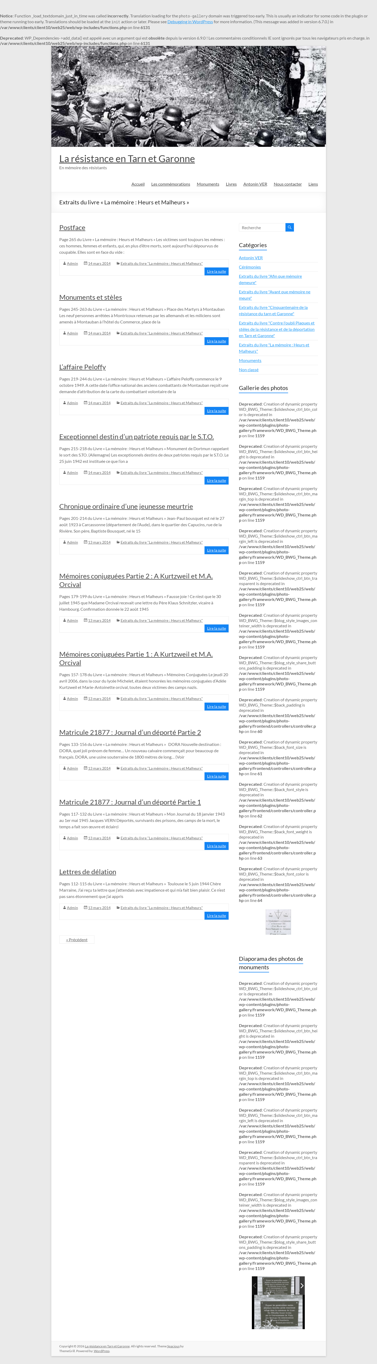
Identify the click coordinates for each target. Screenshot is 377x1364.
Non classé (248, 369)
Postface (72, 227)
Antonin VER (255, 183)
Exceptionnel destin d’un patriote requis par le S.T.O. (136, 436)
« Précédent (77, 939)
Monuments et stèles (90, 297)
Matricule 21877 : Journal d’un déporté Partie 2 (130, 732)
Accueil (138, 183)
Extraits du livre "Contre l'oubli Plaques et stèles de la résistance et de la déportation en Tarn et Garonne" (277, 329)
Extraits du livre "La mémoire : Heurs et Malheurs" (162, 263)
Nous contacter (288, 183)
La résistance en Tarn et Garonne (127, 158)
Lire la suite (216, 271)
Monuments (208, 183)
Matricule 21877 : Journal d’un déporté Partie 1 (130, 802)
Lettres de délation (87, 871)
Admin (72, 263)
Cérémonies (250, 266)
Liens (313, 183)
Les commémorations (170, 183)
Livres (231, 183)
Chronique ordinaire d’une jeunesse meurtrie (126, 506)
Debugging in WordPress (190, 21)
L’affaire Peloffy (82, 367)
